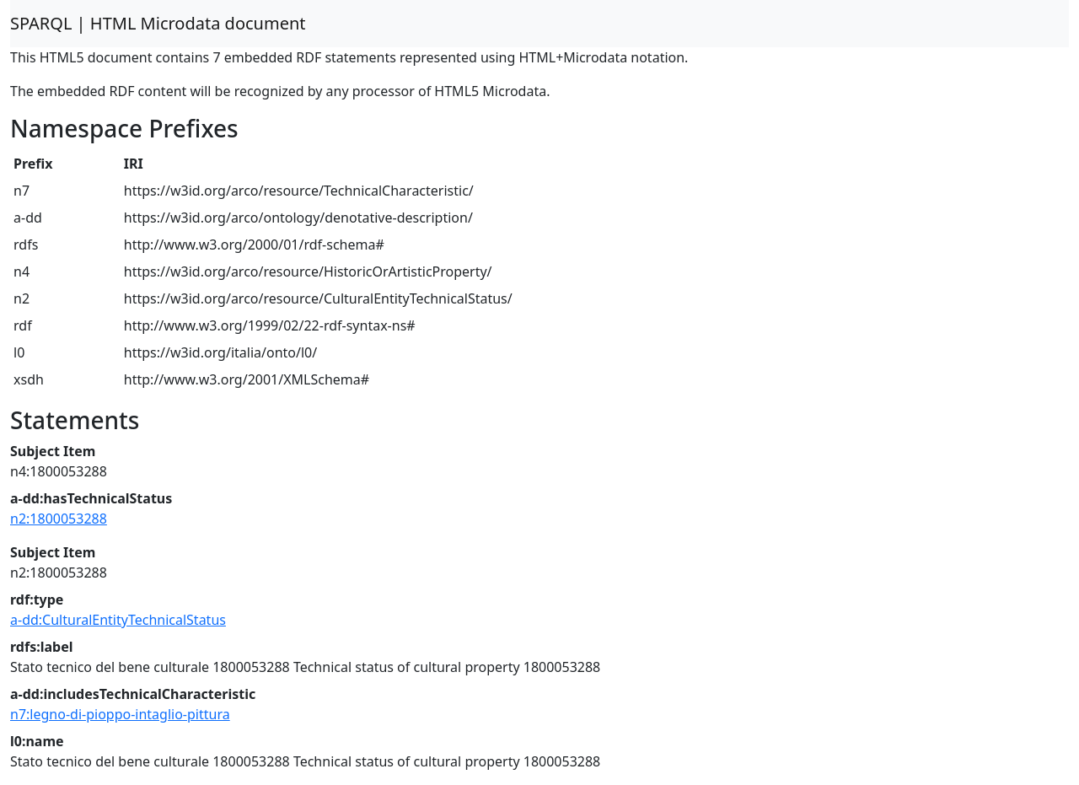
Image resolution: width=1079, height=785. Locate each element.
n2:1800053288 (58, 518)
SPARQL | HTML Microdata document (158, 23)
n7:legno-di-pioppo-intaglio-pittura (120, 714)
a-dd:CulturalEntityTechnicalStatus (118, 619)
